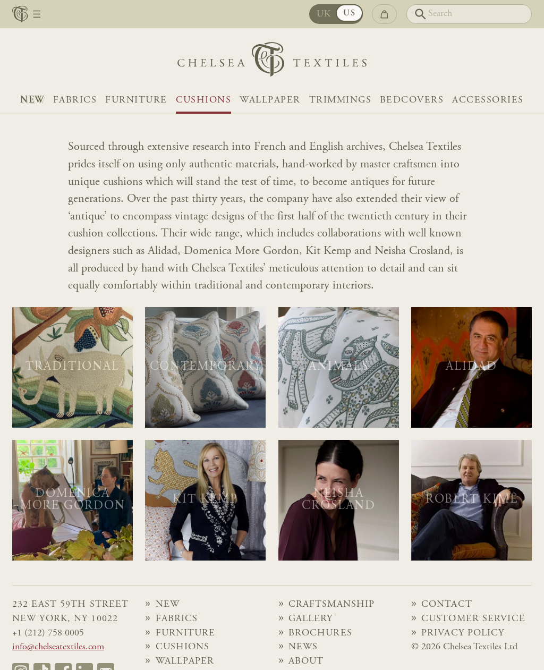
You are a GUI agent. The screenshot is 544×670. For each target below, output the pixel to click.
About (306, 661)
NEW (32, 100)
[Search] (469, 14)
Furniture (136, 100)
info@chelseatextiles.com (58, 647)
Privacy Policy (463, 633)
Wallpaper (270, 100)
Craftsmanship (331, 604)
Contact (446, 604)
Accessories (487, 100)
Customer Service (473, 619)
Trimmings (340, 100)
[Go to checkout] (384, 14)
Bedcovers (412, 100)
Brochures (320, 633)
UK (324, 14)
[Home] (272, 62)
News (303, 647)
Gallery (310, 619)
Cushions (204, 100)
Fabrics (75, 100)
